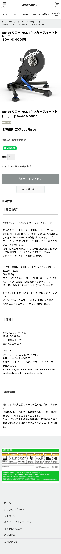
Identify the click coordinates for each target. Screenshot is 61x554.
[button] (4, 5)
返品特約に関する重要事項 (16, 166)
